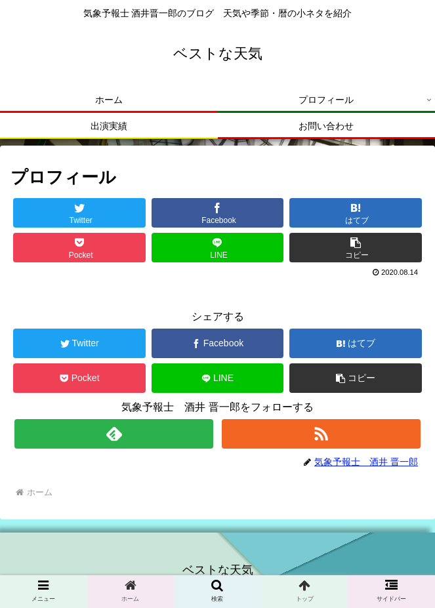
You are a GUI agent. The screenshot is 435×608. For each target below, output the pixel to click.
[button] (355, 247)
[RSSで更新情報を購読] (321, 434)
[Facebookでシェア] (218, 213)
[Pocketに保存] (79, 247)
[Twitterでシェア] (79, 213)
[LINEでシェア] (218, 247)
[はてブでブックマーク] (355, 213)
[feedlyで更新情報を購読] (113, 434)
